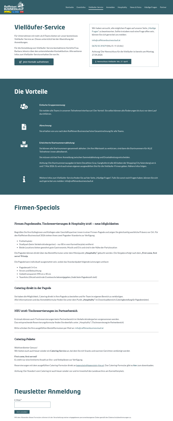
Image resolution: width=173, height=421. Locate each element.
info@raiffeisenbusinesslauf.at (106, 40)
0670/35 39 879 (99, 46)
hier (135, 365)
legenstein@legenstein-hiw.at (90, 365)
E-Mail (18, 400)
